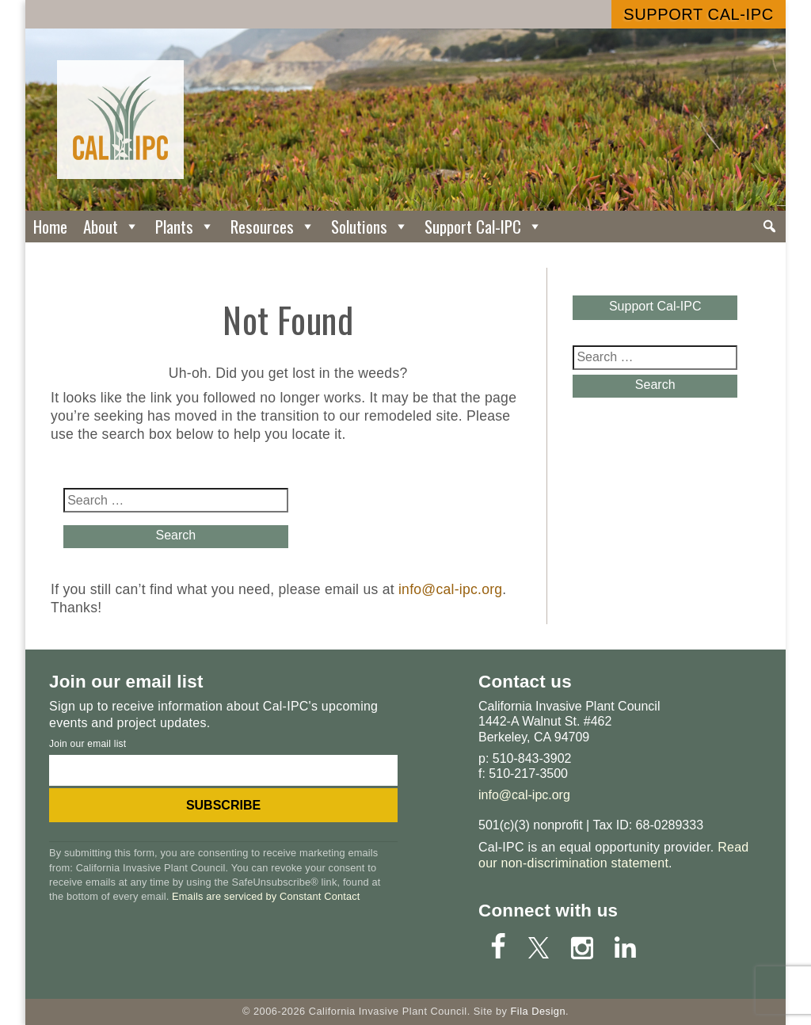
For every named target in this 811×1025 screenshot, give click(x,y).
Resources (272, 226)
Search (175, 535)
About (111, 226)
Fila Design (537, 1011)
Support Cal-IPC (698, 14)
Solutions (370, 226)
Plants (185, 226)
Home (50, 226)
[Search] (769, 226)
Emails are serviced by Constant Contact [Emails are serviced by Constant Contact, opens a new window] (266, 896)
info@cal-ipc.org (450, 589)
